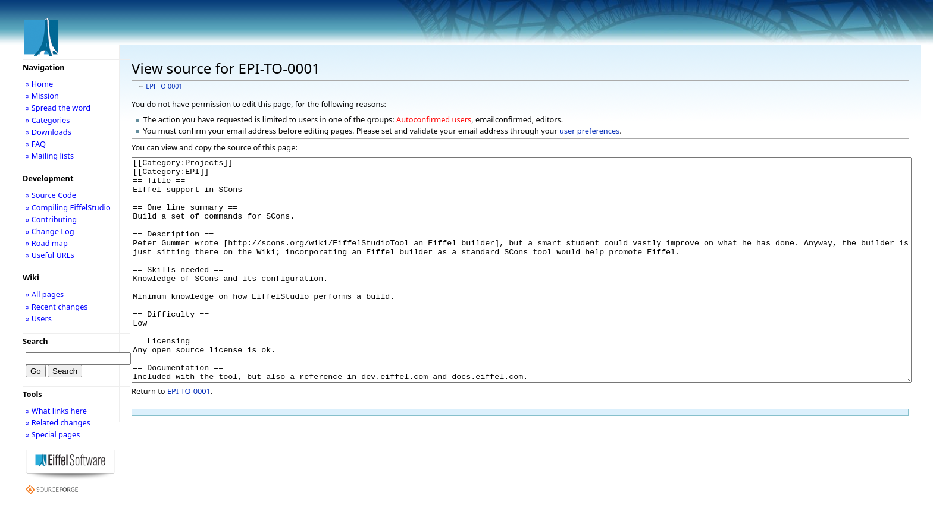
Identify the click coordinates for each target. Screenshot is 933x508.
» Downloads (48, 132)
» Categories (48, 120)
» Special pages (53, 434)
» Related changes (58, 422)
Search (35, 341)
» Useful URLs (50, 255)
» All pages (45, 294)
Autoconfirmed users (433, 119)
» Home (39, 83)
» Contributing (51, 219)
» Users (39, 318)
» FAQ (36, 143)
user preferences (589, 130)
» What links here (56, 410)
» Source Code (51, 195)
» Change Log (50, 231)
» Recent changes (57, 306)
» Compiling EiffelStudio (68, 207)
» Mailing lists (50, 155)
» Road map (47, 243)
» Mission (42, 95)
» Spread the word (58, 107)
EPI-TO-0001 (164, 86)
